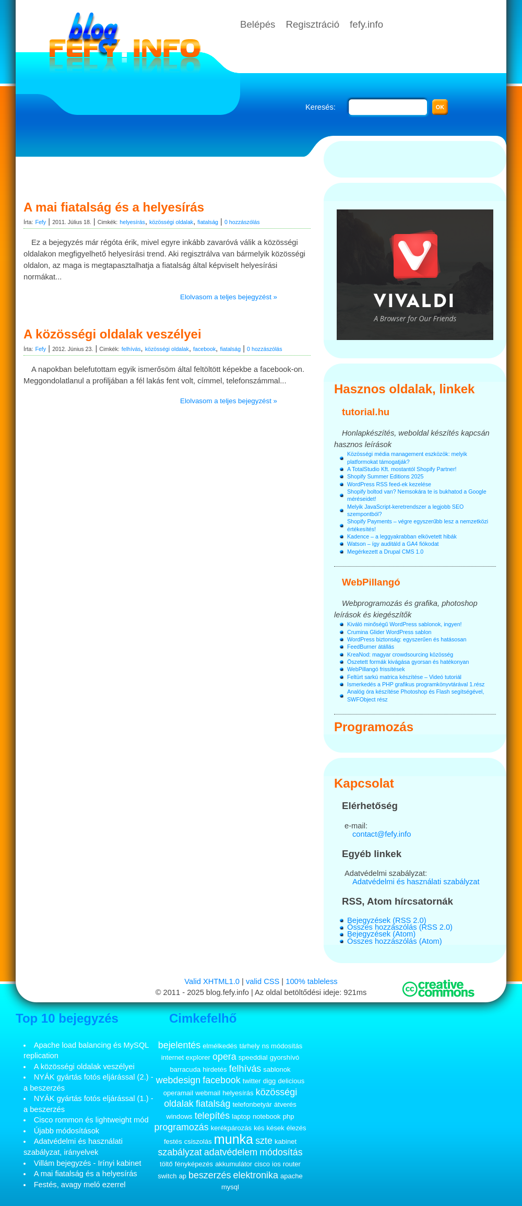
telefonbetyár (251, 1104)
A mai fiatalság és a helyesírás (113, 207)
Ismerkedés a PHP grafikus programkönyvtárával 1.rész (415, 684)
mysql (230, 1187)
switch (167, 1176)
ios (276, 1164)
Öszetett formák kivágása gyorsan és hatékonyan (408, 662)
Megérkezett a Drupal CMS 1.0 (385, 551)
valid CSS (262, 981)
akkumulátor (233, 1164)
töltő (166, 1164)
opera (224, 1056)
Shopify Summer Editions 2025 (385, 476)
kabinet (285, 1141)
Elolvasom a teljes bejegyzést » (228, 297)
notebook (267, 1116)
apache (291, 1176)
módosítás (280, 1152)
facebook (204, 349)
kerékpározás (231, 1128)
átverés (285, 1104)
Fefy (40, 222)
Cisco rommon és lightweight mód (91, 1120)
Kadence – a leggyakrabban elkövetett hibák (402, 536)
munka (233, 1139)
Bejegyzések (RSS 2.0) (386, 920)
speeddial (253, 1057)
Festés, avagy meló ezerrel (80, 1184)
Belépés (257, 24)
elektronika (255, 1175)
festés (173, 1141)
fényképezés (194, 1164)
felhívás (131, 349)
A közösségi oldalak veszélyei (112, 334)
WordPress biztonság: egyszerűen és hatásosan (406, 639)
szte (263, 1140)
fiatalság (207, 222)
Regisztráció (312, 24)
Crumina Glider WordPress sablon (389, 632)
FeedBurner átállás (370, 646)
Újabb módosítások (66, 1131)
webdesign (178, 1080)
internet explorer (185, 1057)
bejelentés (179, 1045)
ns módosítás (282, 1046)
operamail (178, 1093)
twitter (252, 1081)
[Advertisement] (170, 175)
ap (182, 1176)
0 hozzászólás (242, 222)
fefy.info (366, 24)
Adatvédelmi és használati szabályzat (416, 881)
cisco (262, 1164)
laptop (241, 1116)
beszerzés (209, 1175)
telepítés (212, 1115)
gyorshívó (285, 1057)
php (288, 1116)
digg (269, 1081)
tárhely (249, 1046)
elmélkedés (220, 1046)
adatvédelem (230, 1152)
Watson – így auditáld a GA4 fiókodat (393, 544)
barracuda (185, 1069)
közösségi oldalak (171, 222)
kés (259, 1128)
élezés (296, 1128)
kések (275, 1128)
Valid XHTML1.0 (212, 981)
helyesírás (132, 222)
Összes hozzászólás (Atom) (394, 941)
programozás (182, 1127)
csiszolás (198, 1141)
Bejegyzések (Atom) (381, 934)
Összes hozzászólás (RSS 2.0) (400, 927)
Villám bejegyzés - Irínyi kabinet (87, 1163)
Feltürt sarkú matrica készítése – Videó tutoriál (404, 677)
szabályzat (179, 1152)
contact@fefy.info (381, 834)
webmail (207, 1093)
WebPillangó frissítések (376, 669)
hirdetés (215, 1069)
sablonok (276, 1069)
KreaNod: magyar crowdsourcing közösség (400, 654)
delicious (291, 1081)
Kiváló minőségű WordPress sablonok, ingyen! (404, 624)
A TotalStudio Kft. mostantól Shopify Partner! (402, 469)
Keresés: (320, 107)
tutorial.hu (365, 411)
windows (180, 1116)
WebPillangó (371, 582)
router (292, 1164)
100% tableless (311, 981)
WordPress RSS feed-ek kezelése (389, 484)
